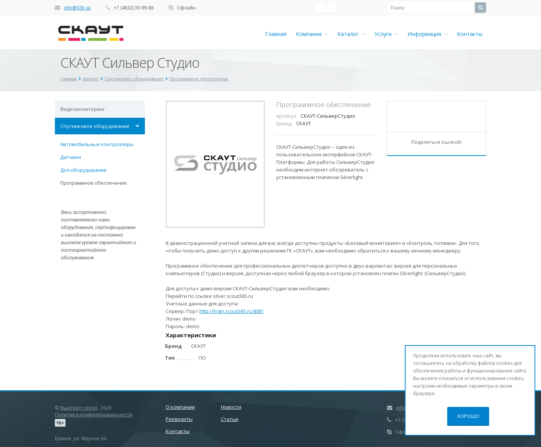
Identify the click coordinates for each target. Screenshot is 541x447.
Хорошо (468, 416)
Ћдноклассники (331, 7)
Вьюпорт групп (79, 407)
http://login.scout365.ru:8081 (231, 311)
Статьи (229, 419)
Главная (275, 33)
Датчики (70, 157)
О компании (180, 406)
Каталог (351, 33)
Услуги (386, 33)
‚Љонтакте (320, 7)
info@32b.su (77, 8)
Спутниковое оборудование (95, 126)
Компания (312, 33)
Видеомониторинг (83, 109)
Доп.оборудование (83, 170)
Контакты (469, 33)
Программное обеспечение (93, 182)
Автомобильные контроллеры (97, 144)
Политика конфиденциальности (93, 414)
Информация (427, 33)
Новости (231, 406)
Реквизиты (179, 419)
